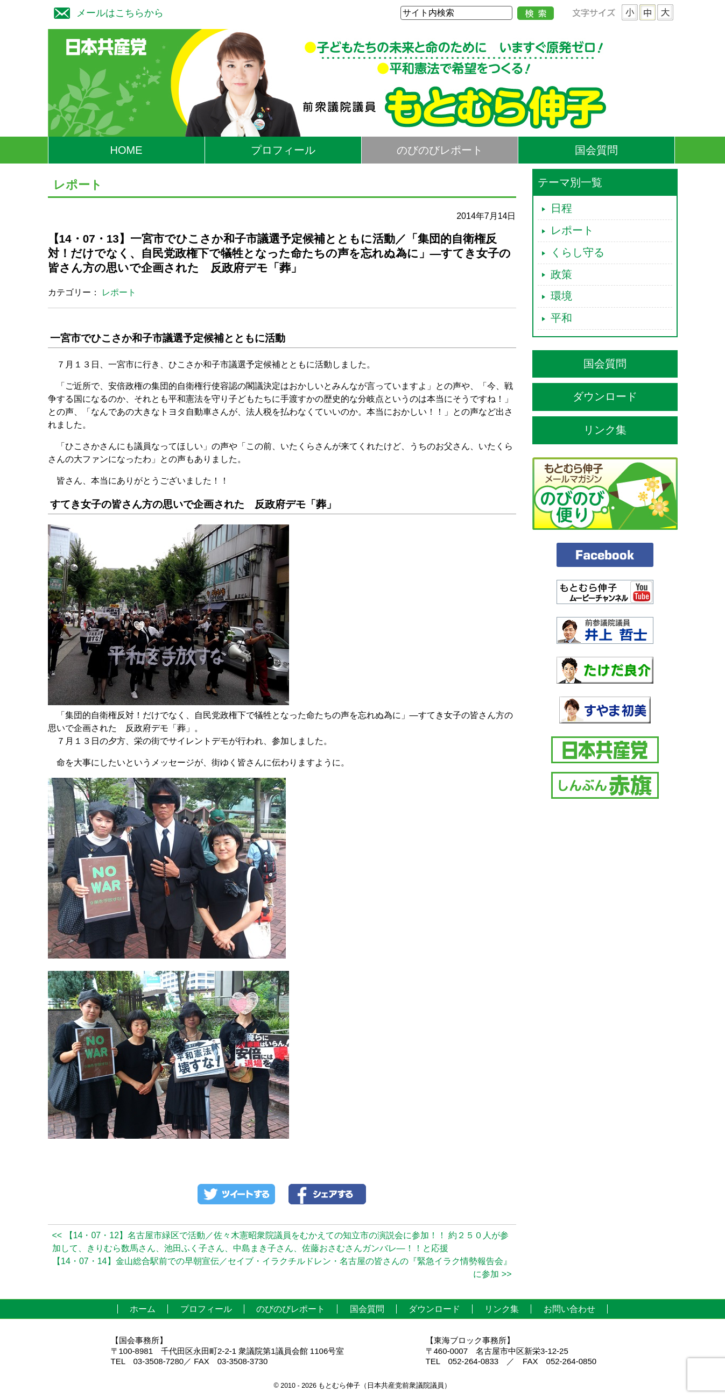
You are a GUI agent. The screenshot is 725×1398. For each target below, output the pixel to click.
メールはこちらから (106, 11)
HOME (126, 150)
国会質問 (596, 150)
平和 (561, 318)
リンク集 (605, 430)
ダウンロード (605, 396)
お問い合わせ (569, 1309)
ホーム (143, 1309)
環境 (561, 296)
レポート (119, 292)
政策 (561, 274)
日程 (561, 208)
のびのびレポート (440, 150)
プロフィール (283, 150)
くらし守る (577, 252)
